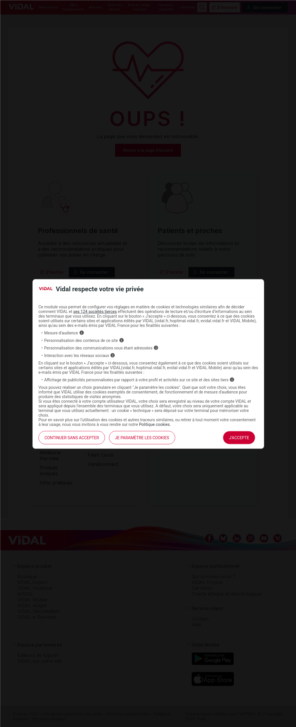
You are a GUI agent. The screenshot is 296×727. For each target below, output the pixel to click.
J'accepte (239, 437)
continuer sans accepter (72, 437)
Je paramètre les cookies (142, 437)
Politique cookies (154, 424)
